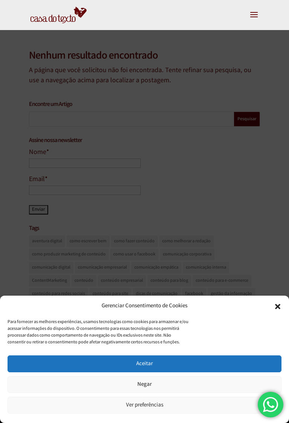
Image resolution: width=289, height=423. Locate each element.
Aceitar (144, 364)
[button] (277, 306)
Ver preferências (144, 405)
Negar (144, 385)
